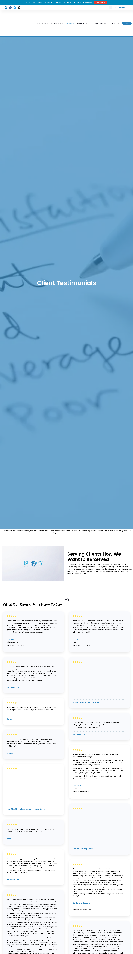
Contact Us (124, 16)
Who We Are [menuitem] (37, 16)
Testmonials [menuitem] (65, 16)
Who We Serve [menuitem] (52, 16)
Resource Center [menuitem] (96, 16)
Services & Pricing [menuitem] (79, 16)
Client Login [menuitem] (110, 16)
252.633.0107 (122, 7)
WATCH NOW (100, 2)
